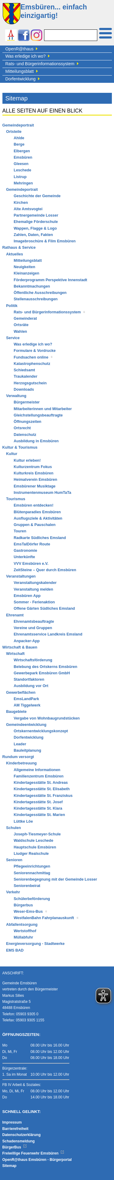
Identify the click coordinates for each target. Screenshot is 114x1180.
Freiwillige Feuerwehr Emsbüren (33, 1153)
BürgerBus (14, 1147)
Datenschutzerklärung (21, 1135)
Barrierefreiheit (15, 1129)
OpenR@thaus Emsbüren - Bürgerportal (37, 1160)
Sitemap (9, 1166)
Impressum (12, 1122)
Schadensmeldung (18, 1141)
